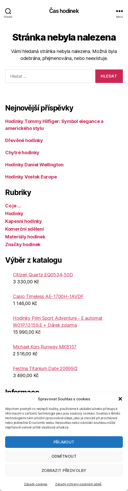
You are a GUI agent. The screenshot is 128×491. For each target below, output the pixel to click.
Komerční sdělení (24, 229)
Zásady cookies (35, 484)
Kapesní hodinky (23, 221)
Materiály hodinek (25, 236)
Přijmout (64, 442)
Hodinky (14, 213)
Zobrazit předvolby (64, 470)
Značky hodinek (22, 244)
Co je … (13, 205)
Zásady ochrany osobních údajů (78, 484)
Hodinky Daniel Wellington (34, 164)
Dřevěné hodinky (24, 140)
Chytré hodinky (22, 152)
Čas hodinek (64, 11)
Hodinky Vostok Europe (31, 177)
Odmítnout (64, 456)
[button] (120, 398)
